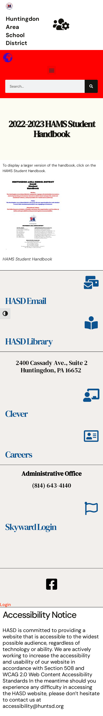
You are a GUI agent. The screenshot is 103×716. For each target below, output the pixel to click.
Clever (16, 414)
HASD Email (25, 301)
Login (5, 604)
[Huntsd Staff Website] (61, 24)
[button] (51, 70)
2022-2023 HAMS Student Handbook (51, 129)
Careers (18, 454)
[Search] (91, 86)
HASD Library (28, 341)
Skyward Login (30, 527)
